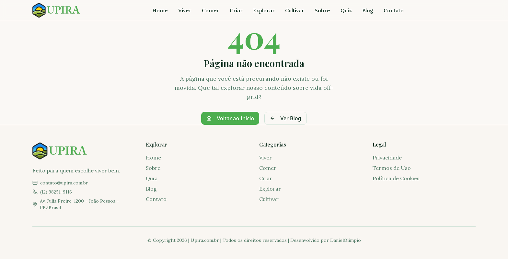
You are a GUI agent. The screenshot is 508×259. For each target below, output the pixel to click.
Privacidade (387, 157)
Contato (394, 10)
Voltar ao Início (230, 118)
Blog (367, 10)
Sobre (322, 10)
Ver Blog (285, 118)
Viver (184, 10)
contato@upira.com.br (64, 183)
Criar (236, 10)
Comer (210, 10)
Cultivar (294, 10)
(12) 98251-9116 (56, 192)
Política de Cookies (396, 178)
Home (160, 10)
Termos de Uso (392, 168)
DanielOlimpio (345, 240)
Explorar (264, 10)
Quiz (346, 10)
